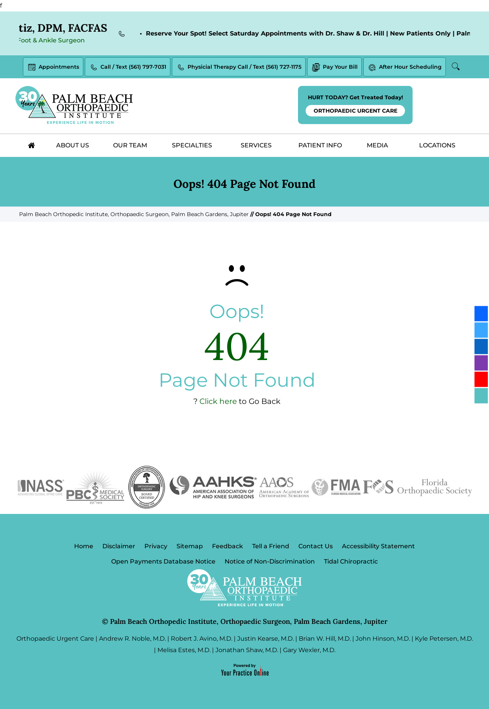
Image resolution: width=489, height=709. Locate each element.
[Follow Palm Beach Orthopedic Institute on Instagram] (481, 362)
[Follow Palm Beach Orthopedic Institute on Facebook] (481, 313)
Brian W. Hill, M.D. (325, 638)
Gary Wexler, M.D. (309, 650)
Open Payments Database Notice (163, 561)
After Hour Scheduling (405, 67)
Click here (218, 401)
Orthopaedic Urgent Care (55, 638)
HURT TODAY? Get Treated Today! (355, 105)
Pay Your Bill (334, 67)
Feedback (227, 546)
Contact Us (315, 546)
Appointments (53, 67)
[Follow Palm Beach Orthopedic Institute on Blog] (481, 395)
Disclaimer (118, 546)
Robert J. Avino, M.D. (201, 638)
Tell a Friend (270, 546)
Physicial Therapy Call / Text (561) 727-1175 (238, 67)
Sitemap (189, 546)
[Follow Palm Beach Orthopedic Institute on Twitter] (481, 330)
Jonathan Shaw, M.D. (246, 650)
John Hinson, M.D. (383, 638)
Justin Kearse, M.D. (265, 638)
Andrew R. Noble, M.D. (132, 638)
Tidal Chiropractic (351, 561)
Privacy (155, 546)
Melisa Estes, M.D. (183, 650)
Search (456, 66)
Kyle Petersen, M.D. (444, 638)
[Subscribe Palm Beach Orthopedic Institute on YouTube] (481, 379)
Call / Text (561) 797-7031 (127, 67)
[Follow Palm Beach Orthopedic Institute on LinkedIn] (481, 346)
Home (83, 546)
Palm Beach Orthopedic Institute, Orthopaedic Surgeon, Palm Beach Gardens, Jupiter (134, 214)
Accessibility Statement (378, 546)
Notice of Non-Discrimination (270, 561)
